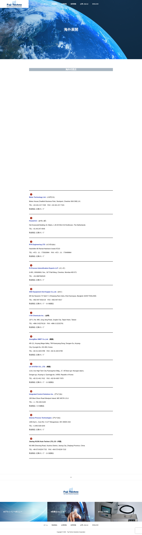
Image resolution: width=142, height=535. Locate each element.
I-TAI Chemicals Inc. (36, 315)
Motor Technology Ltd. (37, 197)
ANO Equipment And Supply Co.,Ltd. (43, 292)
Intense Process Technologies (40, 418)
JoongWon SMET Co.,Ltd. (38, 339)
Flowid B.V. (33, 221)
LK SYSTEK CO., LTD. (37, 367)
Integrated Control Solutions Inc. (41, 394)
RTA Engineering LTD (37, 244)
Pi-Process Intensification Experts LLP (43, 268)
